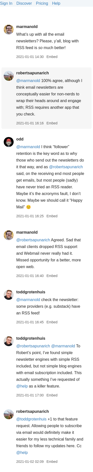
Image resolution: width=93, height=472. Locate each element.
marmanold (26, 27)
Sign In (6, 3)
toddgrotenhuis (30, 292)
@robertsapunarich (66, 167)
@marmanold (28, 81)
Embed (51, 57)
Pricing (42, 3)
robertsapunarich (32, 73)
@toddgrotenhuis (31, 419)
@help (22, 386)
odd (19, 139)
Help (56, 3)
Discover (24, 3)
